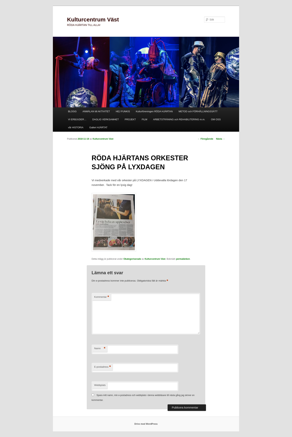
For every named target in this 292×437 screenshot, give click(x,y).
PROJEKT (130, 119)
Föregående (205, 139)
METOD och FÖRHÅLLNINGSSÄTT (198, 111)
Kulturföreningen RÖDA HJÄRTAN (154, 111)
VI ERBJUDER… (77, 119)
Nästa (220, 139)
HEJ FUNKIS (123, 111)
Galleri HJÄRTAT (98, 127)
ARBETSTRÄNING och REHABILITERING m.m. (179, 119)
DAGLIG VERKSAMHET (105, 119)
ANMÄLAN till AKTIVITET (96, 111)
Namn (99, 348)
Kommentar (101, 297)
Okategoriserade (132, 259)
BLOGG (72, 111)
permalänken (183, 259)
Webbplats (100, 385)
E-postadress (102, 367)
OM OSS (216, 119)
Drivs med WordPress (146, 424)
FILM (144, 119)
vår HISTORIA (75, 127)
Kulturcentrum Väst (93, 19)
